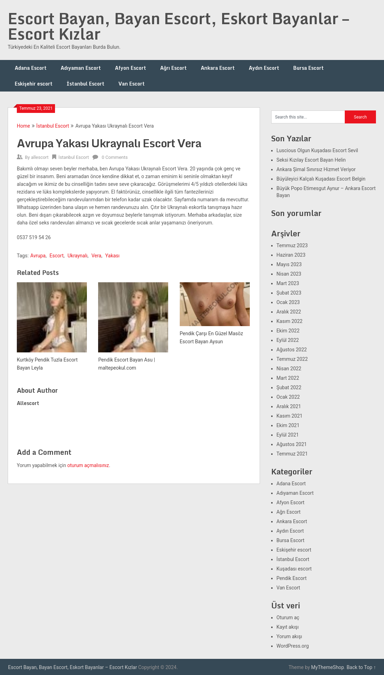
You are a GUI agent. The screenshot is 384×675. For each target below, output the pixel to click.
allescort (39, 157)
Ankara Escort (218, 68)
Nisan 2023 (288, 274)
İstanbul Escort (85, 84)
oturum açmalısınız (88, 465)
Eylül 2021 (287, 435)
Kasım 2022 (289, 321)
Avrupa (38, 255)
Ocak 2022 (288, 397)
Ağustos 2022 (291, 349)
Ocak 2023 (288, 302)
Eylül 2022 (287, 340)
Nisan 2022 (288, 368)
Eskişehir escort (34, 84)
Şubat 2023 (288, 293)
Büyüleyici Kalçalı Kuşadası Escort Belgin (320, 179)
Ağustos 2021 (291, 444)
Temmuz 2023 (292, 245)
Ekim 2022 (288, 330)
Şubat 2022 (288, 387)
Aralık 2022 (288, 312)
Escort (56, 255)
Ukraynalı (78, 255)
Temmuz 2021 (292, 454)
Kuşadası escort (294, 569)
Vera (96, 255)
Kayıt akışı (287, 627)
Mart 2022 (287, 378)
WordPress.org (292, 646)
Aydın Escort (264, 68)
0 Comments (115, 157)
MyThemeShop (327, 667)
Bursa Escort (308, 68)
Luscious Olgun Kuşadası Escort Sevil (317, 150)
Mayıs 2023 (289, 264)
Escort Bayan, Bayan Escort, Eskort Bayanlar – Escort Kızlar (178, 26)
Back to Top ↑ (361, 667)
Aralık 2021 (288, 406)
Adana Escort (31, 68)
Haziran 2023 (291, 255)
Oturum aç (287, 617)
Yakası (112, 255)
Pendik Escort (291, 578)
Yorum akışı (289, 636)
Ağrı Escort (173, 68)
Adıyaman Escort (81, 68)
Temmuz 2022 (292, 359)
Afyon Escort (130, 68)
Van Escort (131, 84)
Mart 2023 (287, 283)
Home (23, 126)
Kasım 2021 (289, 416)
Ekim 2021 (288, 425)
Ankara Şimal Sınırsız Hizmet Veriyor (316, 169)
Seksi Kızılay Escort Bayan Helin (311, 160)
